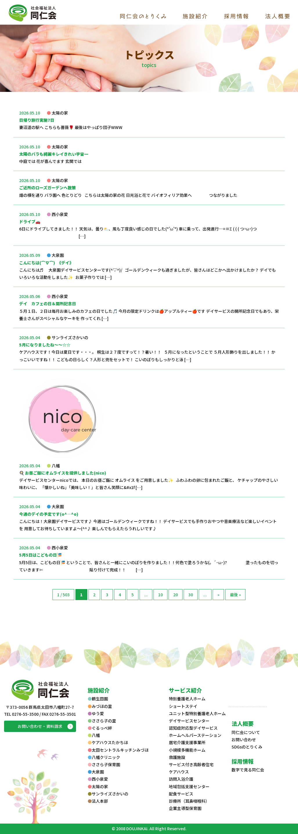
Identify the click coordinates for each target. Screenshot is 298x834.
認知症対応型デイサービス (193, 728)
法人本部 (98, 801)
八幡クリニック (104, 757)
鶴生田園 (98, 699)
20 (175, 594)
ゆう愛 (96, 713)
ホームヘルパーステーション (195, 735)
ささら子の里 (102, 721)
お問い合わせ (244, 739)
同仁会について (246, 732)
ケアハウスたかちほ (108, 742)
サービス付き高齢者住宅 (191, 764)
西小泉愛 (98, 779)
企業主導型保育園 (185, 808)
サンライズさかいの (108, 794)
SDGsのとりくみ (247, 747)
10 (160, 594)
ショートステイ (183, 706)
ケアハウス (179, 772)
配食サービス (181, 794)
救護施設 (177, 757)
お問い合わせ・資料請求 (40, 726)
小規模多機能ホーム (187, 750)
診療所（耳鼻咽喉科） (189, 801)
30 (190, 594)
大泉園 (96, 772)
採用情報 (243, 761)
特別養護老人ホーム (187, 699)
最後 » (235, 594)
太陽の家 (98, 786)
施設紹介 (99, 690)
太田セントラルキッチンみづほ (118, 750)
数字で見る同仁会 (248, 770)
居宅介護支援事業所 (187, 742)
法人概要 (243, 723)
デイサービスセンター (189, 721)
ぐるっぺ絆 (100, 728)
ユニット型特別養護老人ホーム (197, 713)
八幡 (94, 735)
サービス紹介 (185, 690)
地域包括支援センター (189, 786)
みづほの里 (100, 706)
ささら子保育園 (104, 764)
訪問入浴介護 (181, 779)
